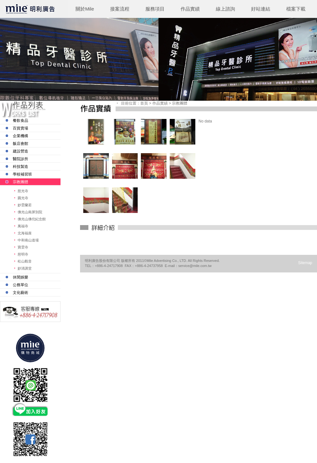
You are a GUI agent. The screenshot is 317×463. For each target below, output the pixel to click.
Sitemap (305, 263)
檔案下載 (295, 9)
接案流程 (119, 9)
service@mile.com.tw (195, 266)
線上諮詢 (225, 9)
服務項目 (155, 9)
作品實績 (190, 9)
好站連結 (260, 9)
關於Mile (85, 9)
